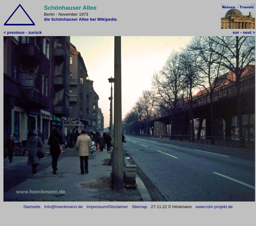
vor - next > (244, 32)
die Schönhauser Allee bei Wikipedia (80, 19)
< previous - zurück (22, 32)
